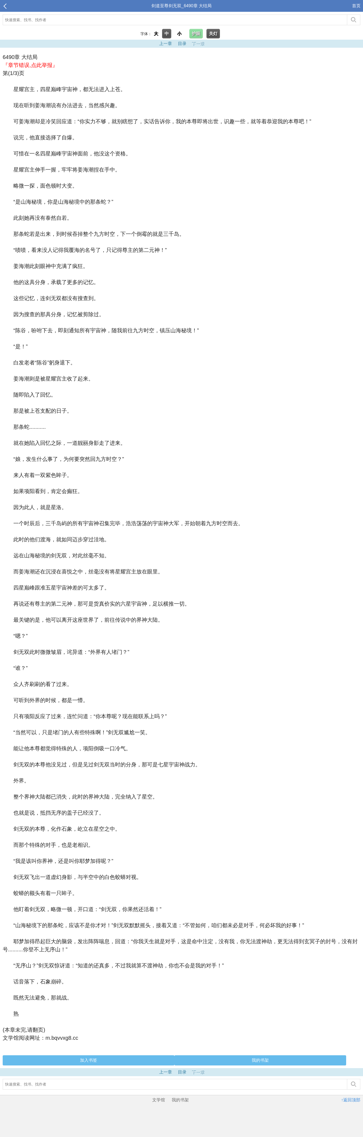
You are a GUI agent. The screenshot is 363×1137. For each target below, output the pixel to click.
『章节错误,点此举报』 (30, 65)
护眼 (196, 33)
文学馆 (158, 1100)
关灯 (213, 33)
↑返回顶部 (350, 1100)
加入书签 (88, 1060)
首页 (356, 5)
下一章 (198, 43)
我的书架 (260, 1060)
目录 (182, 43)
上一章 (165, 43)
